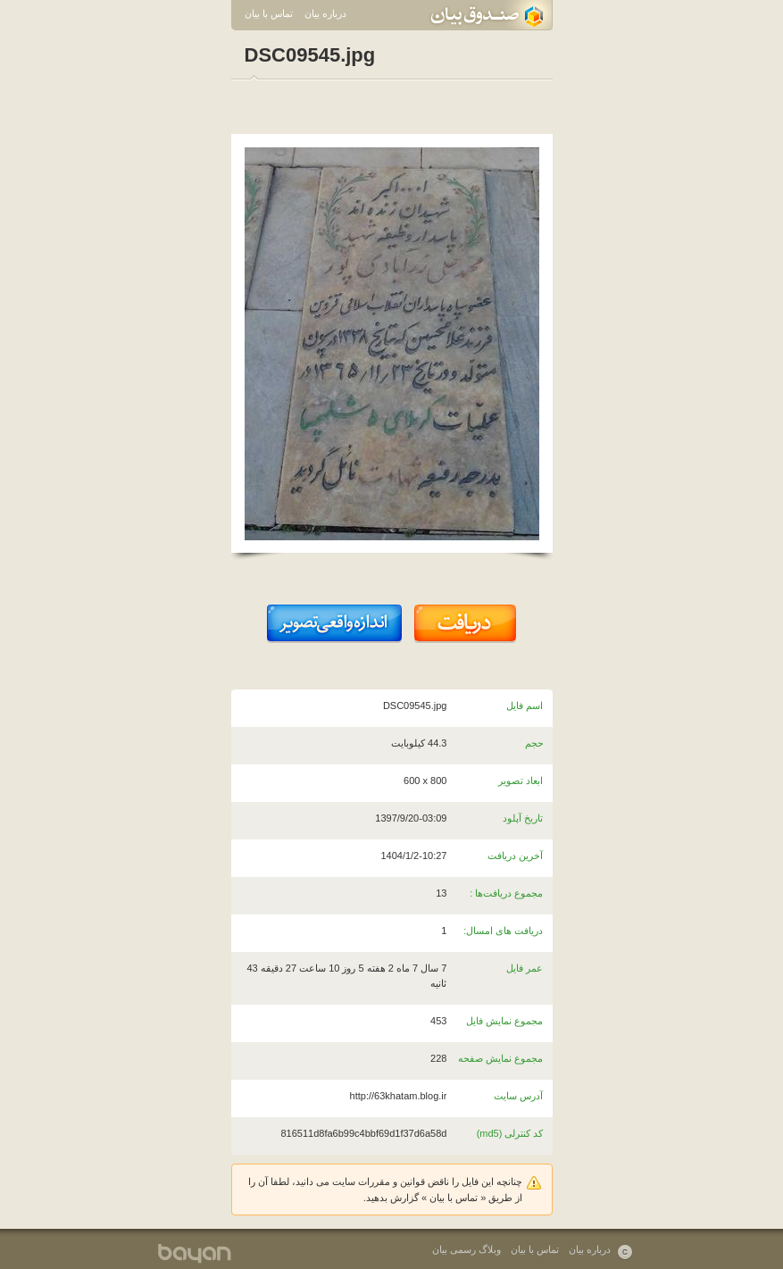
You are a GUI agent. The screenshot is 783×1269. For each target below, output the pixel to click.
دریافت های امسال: (503, 930)
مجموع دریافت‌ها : (506, 893)
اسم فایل (524, 705)
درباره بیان (325, 13)
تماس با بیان (269, 13)
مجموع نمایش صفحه (500, 1058)
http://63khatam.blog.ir (398, 1095)
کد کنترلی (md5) (510, 1133)
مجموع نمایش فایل (504, 1020)
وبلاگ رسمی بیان (466, 1249)
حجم (534, 743)
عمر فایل (524, 968)
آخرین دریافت (515, 855)
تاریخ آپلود (523, 818)
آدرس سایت (518, 1095)
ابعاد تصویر (520, 780)
